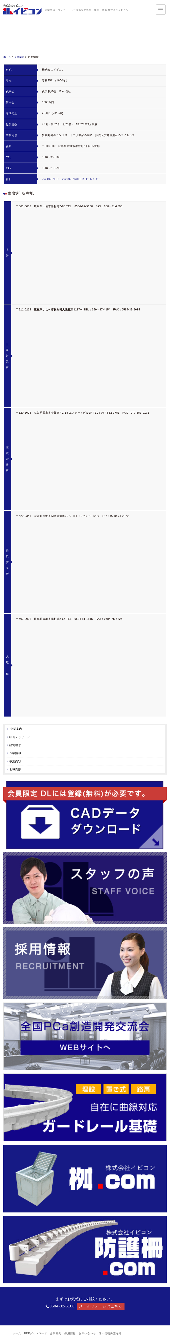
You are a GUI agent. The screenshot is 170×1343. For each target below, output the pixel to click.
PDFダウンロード (35, 1335)
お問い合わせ (87, 1335)
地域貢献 (15, 770)
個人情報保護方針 (110, 1335)
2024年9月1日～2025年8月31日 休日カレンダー (73, 179)
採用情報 (70, 1335)
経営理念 (15, 745)
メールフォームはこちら (100, 1308)
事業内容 (15, 762)
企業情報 (15, 754)
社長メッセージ (20, 737)
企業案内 (21, 56)
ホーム (7, 56)
